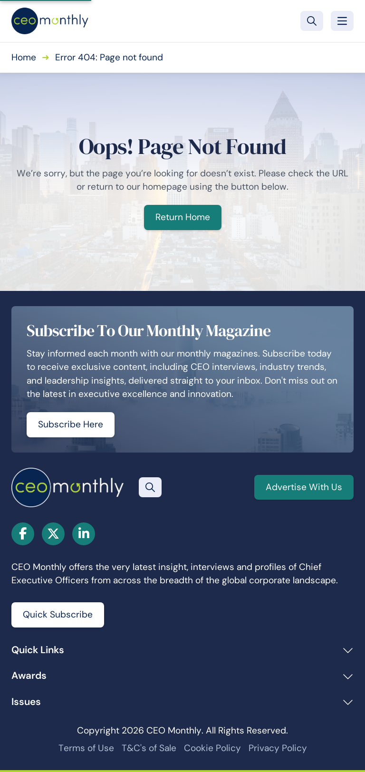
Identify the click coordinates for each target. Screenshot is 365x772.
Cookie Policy (212, 748)
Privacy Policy (278, 748)
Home (23, 57)
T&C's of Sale (149, 748)
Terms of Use (86, 748)
